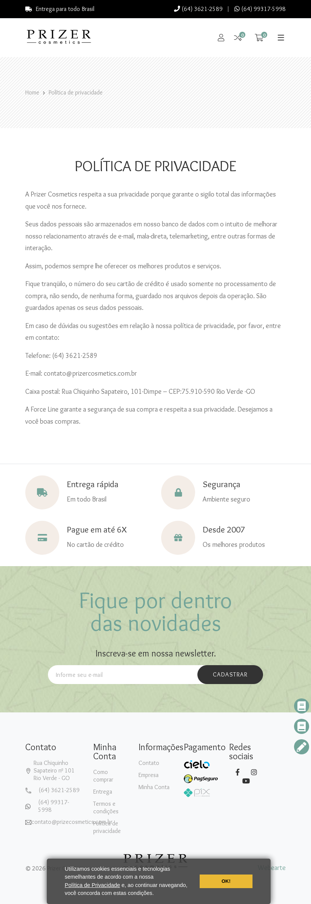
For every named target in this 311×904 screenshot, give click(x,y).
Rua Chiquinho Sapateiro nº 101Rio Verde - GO (54, 770)
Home (32, 92)
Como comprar (103, 775)
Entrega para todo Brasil (59, 8)
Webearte (272, 868)
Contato (149, 762)
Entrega (102, 791)
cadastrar (230, 674)
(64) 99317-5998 (260, 9)
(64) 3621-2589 (198, 9)
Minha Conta (154, 787)
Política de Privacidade (92, 885)
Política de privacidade (76, 92)
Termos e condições (106, 807)
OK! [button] (226, 881)
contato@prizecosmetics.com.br (71, 821)
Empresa (149, 775)
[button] (157, 894)
